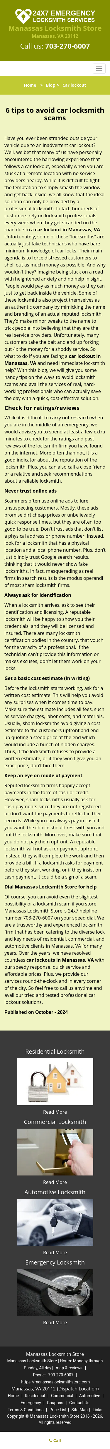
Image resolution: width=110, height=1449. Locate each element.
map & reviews (69, 1368)
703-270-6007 (67, 46)
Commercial (62, 1395)
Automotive (89, 1395)
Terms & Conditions (25, 1409)
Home (30, 85)
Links (97, 1409)
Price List (58, 1409)
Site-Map (80, 1409)
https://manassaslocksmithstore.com (55, 1382)
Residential (35, 1395)
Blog (50, 85)
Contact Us (79, 1402)
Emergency (31, 1402)
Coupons (55, 1402)
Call (55, 1440)
